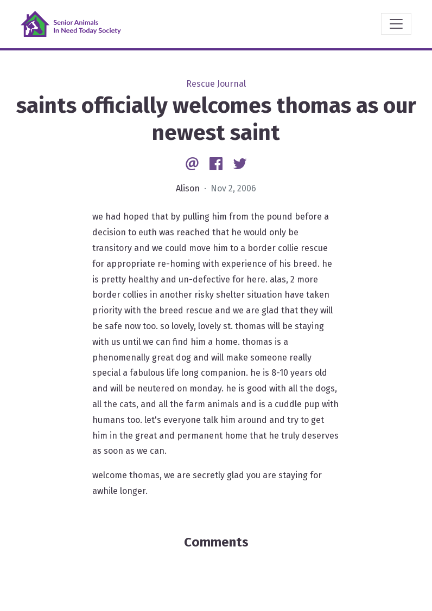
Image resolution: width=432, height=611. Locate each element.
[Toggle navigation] (396, 24)
